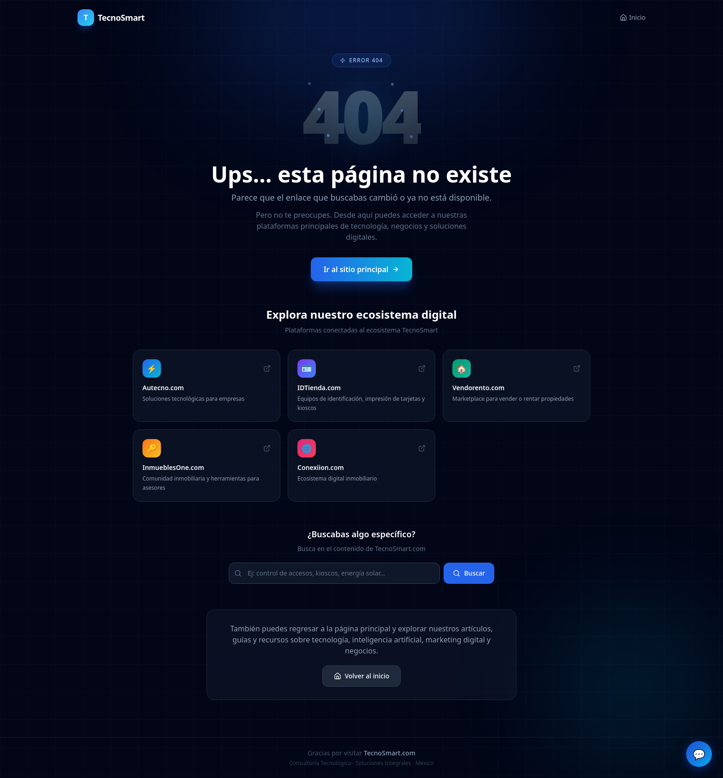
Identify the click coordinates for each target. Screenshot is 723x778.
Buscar (469, 573)
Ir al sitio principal (362, 269)
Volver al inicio (362, 675)
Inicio (633, 17)
